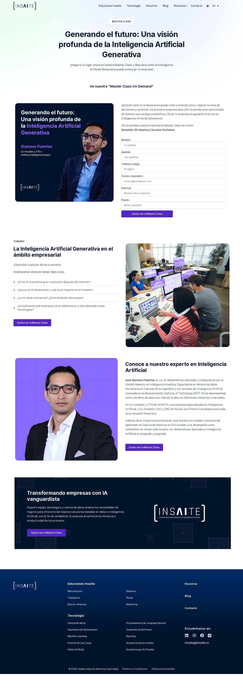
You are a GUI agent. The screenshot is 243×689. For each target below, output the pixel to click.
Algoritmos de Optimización (82, 638)
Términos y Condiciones (134, 683)
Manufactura (75, 592)
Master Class (121, 21)
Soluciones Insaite (110, 5)
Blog (165, 5)
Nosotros (151, 5)
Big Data (131, 646)
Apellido (125, 152)
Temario (20, 241)
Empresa (126, 187)
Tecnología (133, 5)
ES (215, 6)
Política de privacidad (163, 683)
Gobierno (131, 592)
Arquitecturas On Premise (140, 663)
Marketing (132, 609)
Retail (129, 601)
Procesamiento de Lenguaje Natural (146, 630)
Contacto (196, 5)
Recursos (179, 5)
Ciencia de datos (77, 630)
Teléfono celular (130, 164)
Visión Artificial (76, 663)
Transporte (74, 601)
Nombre (125, 139)
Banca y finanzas (77, 609)
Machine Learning (77, 646)
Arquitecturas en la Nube (140, 655)
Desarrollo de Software (139, 638)
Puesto (125, 199)
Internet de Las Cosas (79, 655)
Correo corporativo (132, 176)
